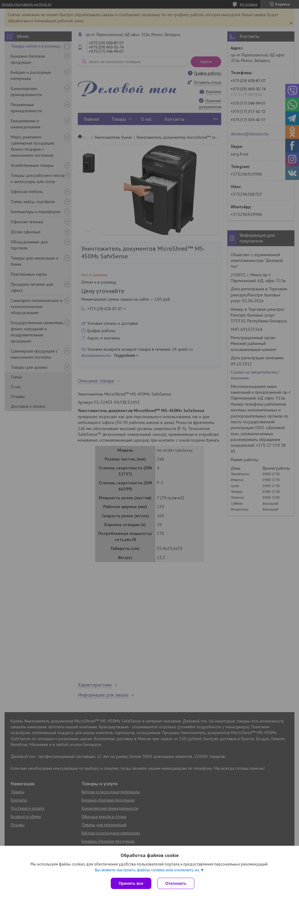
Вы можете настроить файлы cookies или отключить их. (147, 870)
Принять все (131, 883)
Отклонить (175, 883)
